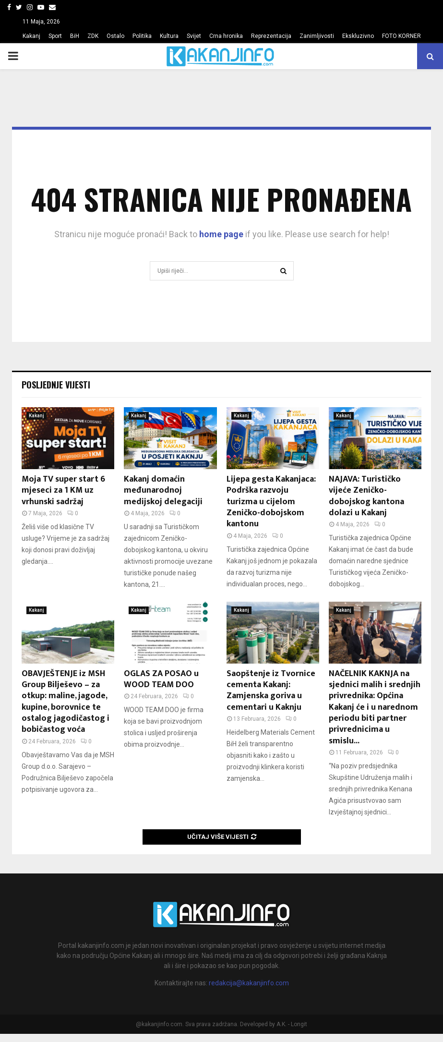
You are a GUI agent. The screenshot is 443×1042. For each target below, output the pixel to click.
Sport (55, 36)
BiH (74, 36)
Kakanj (31, 36)
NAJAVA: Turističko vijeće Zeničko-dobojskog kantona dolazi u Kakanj (366, 496)
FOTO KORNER (401, 36)
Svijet (194, 36)
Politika (142, 36)
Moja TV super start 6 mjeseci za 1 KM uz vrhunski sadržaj (63, 490)
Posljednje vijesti (56, 384)
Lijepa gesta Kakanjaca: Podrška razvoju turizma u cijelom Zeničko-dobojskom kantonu (271, 502)
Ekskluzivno (358, 36)
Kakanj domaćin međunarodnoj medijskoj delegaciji (163, 490)
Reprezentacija (271, 36)
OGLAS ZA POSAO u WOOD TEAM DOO (161, 679)
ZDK (92, 36)
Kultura (169, 36)
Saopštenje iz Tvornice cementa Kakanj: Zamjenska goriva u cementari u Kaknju (271, 690)
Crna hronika (226, 36)
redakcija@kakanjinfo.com (249, 983)
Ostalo (115, 36)
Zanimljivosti (316, 36)
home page (221, 234)
